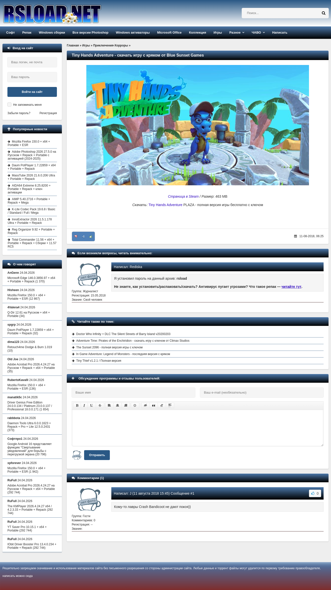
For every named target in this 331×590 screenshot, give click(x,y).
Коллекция (197, 32)
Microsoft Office (169, 32)
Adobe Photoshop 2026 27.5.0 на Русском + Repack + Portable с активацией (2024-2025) (32, 155)
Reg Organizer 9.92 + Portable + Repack (31, 231)
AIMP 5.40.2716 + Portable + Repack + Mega (29, 200)
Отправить (97, 455)
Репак (26, 32)
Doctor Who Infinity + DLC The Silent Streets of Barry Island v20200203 (123, 334)
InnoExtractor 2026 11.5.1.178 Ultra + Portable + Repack (30, 221)
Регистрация (48, 113)
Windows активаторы (133, 32)
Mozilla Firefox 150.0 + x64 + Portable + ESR (29, 143)
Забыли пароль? (18, 113)
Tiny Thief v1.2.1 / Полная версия (98, 360)
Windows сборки (52, 32)
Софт (10, 32)
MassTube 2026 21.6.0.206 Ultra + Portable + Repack (31, 177)
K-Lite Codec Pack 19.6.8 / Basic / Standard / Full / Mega (31, 211)
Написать (279, 32)
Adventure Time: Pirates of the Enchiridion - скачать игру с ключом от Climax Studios (132, 340)
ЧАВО (256, 32)
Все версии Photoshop (90, 32)
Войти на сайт (32, 92)
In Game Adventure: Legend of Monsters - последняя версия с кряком (123, 354)
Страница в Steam (183, 196)
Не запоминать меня (27, 104)
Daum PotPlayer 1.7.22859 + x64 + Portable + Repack (32, 167)
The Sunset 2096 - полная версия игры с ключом (109, 347)
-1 (83, 236)
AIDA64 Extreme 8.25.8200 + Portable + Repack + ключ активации (29, 189)
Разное (234, 32)
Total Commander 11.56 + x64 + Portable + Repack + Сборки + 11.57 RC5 (32, 243)
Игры (217, 32)
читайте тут (292, 287)
